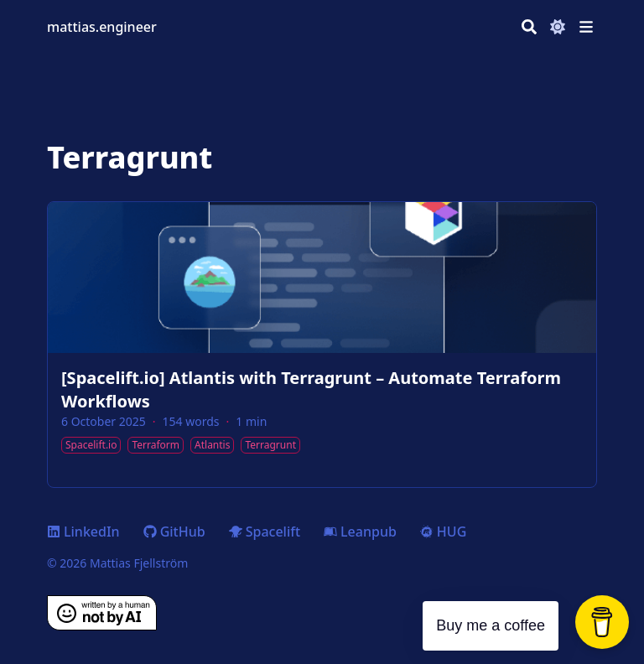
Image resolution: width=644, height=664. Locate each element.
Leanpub (360, 531)
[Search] (529, 26)
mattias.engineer (102, 27)
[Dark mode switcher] (557, 26)
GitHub (174, 531)
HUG (443, 531)
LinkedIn (83, 531)
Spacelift (264, 531)
